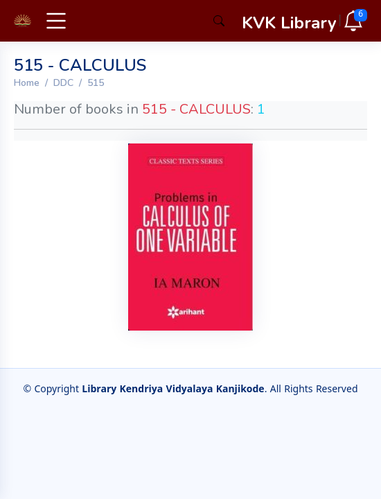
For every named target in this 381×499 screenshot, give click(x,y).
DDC (63, 82)
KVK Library (289, 23)
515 (95, 82)
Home (26, 82)
